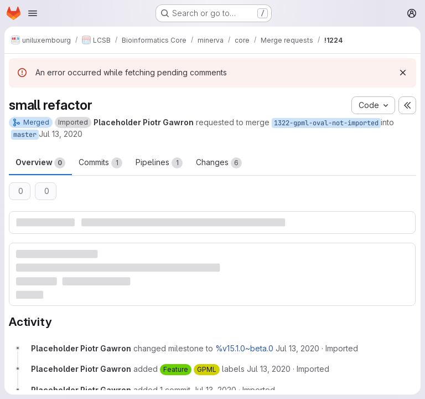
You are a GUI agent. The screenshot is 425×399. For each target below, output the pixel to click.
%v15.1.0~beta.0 (244, 348)
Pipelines (159, 162)
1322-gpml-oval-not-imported (326, 123)
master (25, 134)
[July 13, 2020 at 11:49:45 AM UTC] (214, 390)
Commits (100, 162)
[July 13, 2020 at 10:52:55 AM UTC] (297, 348)
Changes (219, 162)
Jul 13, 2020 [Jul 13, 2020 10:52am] (60, 134)
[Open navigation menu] (33, 13)
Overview (40, 162)
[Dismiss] (403, 72)
